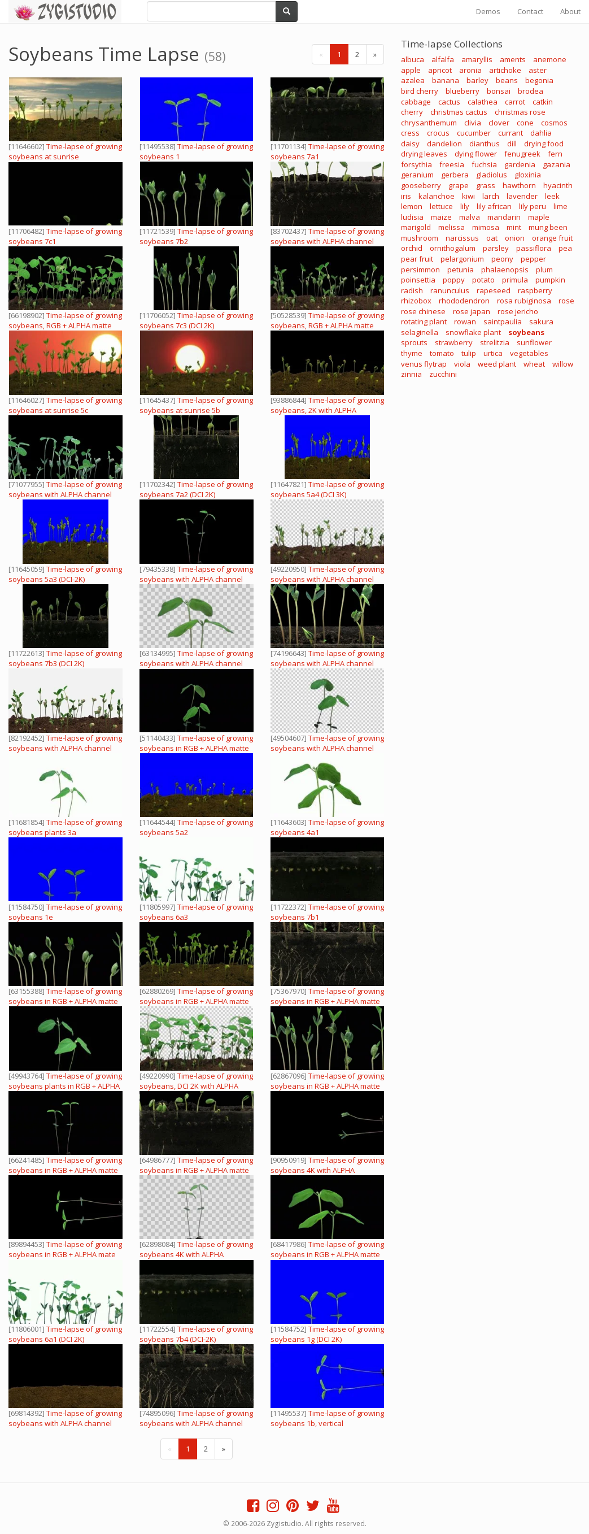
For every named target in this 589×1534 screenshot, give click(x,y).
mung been (548, 227)
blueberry (462, 91)
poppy (454, 280)
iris (406, 196)
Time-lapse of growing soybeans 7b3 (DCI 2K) (65, 658)
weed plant (497, 364)
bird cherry (419, 91)
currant (510, 133)
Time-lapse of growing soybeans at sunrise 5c (65, 405)
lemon (411, 206)
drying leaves (424, 154)
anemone (549, 59)
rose (566, 300)
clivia (472, 123)
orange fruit (552, 238)
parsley (496, 248)
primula (515, 280)
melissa (451, 227)
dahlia (541, 133)
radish (412, 290)
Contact (530, 11)
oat (492, 238)
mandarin (504, 217)
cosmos (554, 123)
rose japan (471, 311)
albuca (412, 59)
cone (525, 123)
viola (462, 364)
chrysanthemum (429, 123)
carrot (515, 102)
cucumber (474, 133)
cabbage (416, 102)
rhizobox (416, 300)
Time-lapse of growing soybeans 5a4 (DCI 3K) (327, 489)
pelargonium (462, 259)
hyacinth (558, 185)
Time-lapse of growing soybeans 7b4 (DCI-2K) (196, 1334)
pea (565, 248)
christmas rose (520, 112)
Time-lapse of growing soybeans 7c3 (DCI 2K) (196, 320)
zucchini (443, 374)
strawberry (454, 342)
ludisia (412, 217)
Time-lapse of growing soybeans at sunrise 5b (196, 405)
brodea (530, 91)
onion (515, 238)
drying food (544, 143)
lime (560, 206)
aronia (470, 70)
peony (502, 259)
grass (485, 185)
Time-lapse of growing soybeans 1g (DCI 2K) (327, 1334)
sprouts (414, 342)
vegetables (529, 353)
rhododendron (464, 300)
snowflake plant (473, 332)
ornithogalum (452, 248)
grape (458, 185)
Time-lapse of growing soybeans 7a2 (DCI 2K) (196, 489)
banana (445, 80)
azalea (413, 80)
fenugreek (522, 154)
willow (562, 364)
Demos (488, 11)
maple (538, 217)
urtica (493, 353)
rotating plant (424, 321)
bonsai (499, 91)
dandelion (444, 143)
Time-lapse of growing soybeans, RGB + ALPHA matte (65, 320)
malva (469, 217)
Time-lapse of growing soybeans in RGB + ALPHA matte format (65, 1001)
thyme (411, 353)
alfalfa (442, 59)
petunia (460, 269)
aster (538, 70)
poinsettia (418, 280)
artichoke (505, 70)
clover (498, 123)
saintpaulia (502, 321)
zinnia (411, 374)
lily (464, 206)
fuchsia (484, 164)
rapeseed (494, 290)
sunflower (534, 342)
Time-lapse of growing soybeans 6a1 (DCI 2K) (65, 1334)
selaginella (419, 332)
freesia (451, 164)
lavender (522, 196)
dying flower (476, 154)
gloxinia (527, 175)
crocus (438, 133)
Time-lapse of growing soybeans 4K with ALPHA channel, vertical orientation (327, 1170)
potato (483, 280)
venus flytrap (424, 364)
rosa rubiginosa (524, 300)
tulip (468, 353)
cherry (412, 112)
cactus (449, 102)
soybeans (526, 332)
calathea (483, 102)
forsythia (416, 164)
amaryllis (476, 59)
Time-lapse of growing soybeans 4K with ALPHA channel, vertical (196, 1254)
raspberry (535, 290)
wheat (534, 364)
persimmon (420, 269)
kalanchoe (436, 196)
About (570, 11)
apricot (440, 70)
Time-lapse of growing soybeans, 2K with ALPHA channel (327, 410)
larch (490, 196)
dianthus (484, 143)
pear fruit (417, 259)
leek (552, 196)
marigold (416, 227)
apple (411, 70)
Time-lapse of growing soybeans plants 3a (65, 827)
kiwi (468, 196)
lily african (494, 206)
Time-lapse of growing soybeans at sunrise (65, 151)
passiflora (533, 248)
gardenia (519, 164)
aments (513, 59)
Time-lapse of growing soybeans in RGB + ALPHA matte (196, 743)
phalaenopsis (505, 269)
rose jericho (518, 311)
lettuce (441, 206)
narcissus (462, 238)
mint (514, 227)
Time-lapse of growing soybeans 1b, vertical (327, 1418)
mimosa (485, 227)
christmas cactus (458, 112)
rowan (465, 321)
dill (512, 143)
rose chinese (423, 311)
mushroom (419, 238)
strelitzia (494, 342)
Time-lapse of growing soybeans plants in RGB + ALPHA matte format (65, 1086)
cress (410, 133)
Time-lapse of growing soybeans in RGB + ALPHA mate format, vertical (65, 1254)
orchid (411, 248)
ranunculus (449, 290)
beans (507, 80)
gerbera (455, 175)
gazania (556, 164)
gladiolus (491, 175)
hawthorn (519, 185)
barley (477, 80)
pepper (533, 259)
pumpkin (550, 280)
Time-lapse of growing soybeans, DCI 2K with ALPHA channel (196, 1086)
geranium (417, 175)
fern (555, 154)
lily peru (532, 206)
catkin (543, 102)
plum (544, 269)
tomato (442, 353)
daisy (410, 143)
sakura (541, 321)
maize (441, 217)
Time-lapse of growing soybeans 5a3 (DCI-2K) (65, 574)
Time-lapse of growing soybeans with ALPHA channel (327, 236)
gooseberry (421, 185)
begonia (539, 80)
